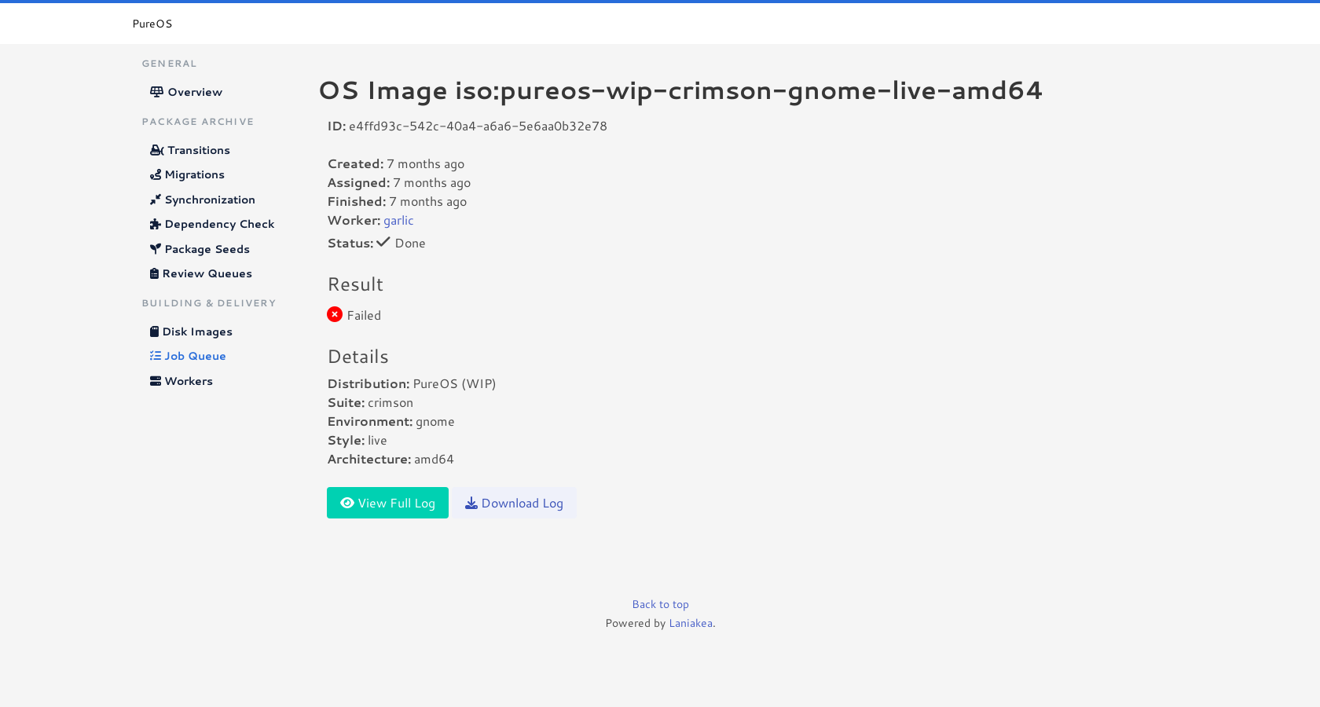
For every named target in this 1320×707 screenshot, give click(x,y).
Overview (186, 92)
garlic (398, 220)
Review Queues (201, 273)
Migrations (187, 174)
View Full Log (387, 502)
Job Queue (188, 356)
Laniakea (691, 623)
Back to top (660, 604)
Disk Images (191, 331)
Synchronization (202, 199)
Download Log (514, 502)
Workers (181, 381)
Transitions (190, 150)
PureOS (152, 23)
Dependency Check (212, 224)
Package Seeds (200, 249)
